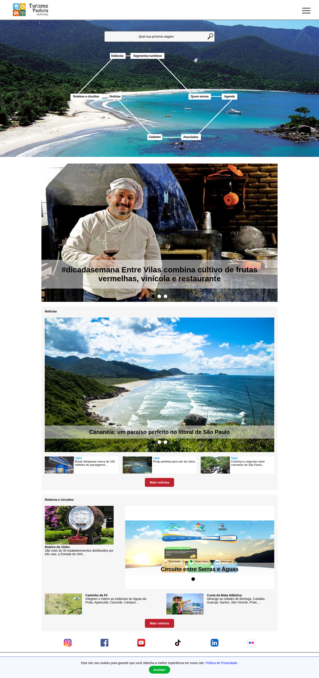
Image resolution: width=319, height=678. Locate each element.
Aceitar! (159, 670)
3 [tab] (165, 296)
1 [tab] (153, 296)
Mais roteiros (159, 623)
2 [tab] (159, 296)
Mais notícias (159, 482)
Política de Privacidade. (222, 663)
